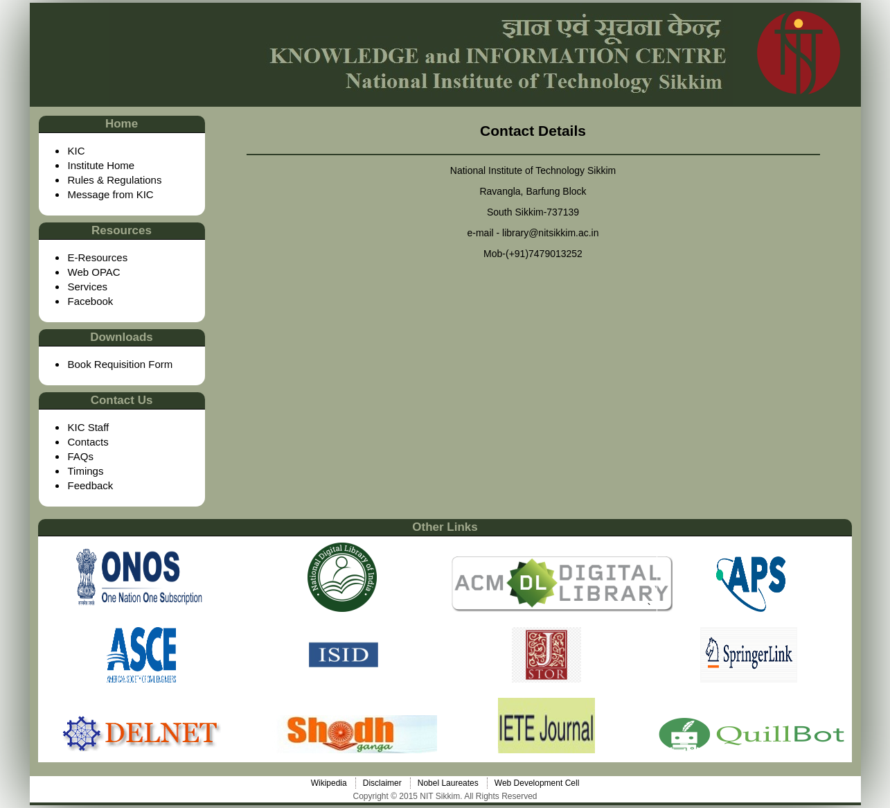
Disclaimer (382, 783)
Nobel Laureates (448, 783)
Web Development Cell (537, 783)
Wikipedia (329, 783)
